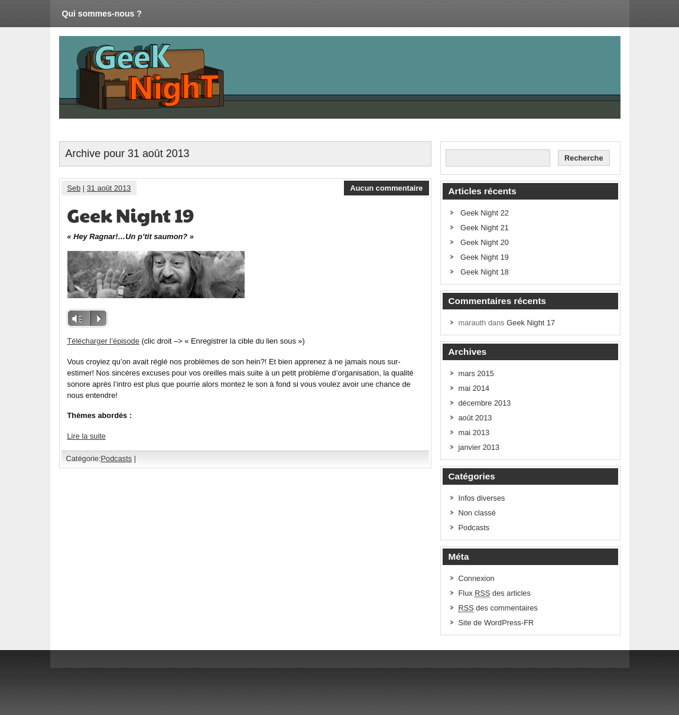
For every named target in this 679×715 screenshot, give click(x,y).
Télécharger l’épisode (103, 341)
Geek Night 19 (130, 214)
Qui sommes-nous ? (102, 13)
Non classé (477, 512)
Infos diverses (482, 498)
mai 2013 (474, 432)
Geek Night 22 (484, 212)
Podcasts (116, 458)
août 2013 (475, 417)
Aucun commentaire (386, 188)
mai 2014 (474, 388)
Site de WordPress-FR (496, 622)
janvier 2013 (479, 447)
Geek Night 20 (484, 242)
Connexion (477, 578)
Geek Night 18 (484, 271)
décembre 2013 (485, 403)
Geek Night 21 (484, 227)
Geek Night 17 (530, 322)
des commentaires (498, 608)
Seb (74, 188)
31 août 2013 (109, 188)
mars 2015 (476, 373)
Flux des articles (495, 593)
